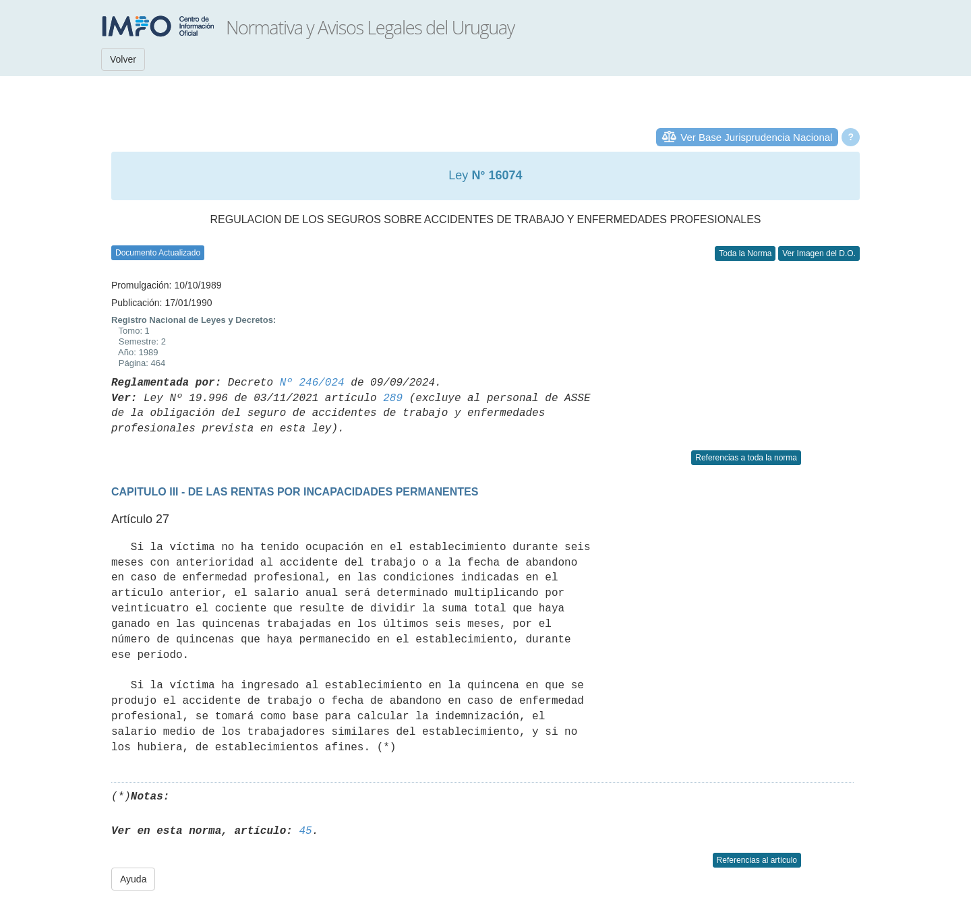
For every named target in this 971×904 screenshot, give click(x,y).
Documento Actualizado (157, 253)
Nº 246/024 (312, 383)
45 (305, 831)
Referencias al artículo (757, 860)
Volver (123, 59)
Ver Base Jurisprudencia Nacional (756, 137)
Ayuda (133, 879)
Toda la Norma (745, 253)
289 (393, 398)
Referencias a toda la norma (746, 457)
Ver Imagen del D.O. (819, 253)
